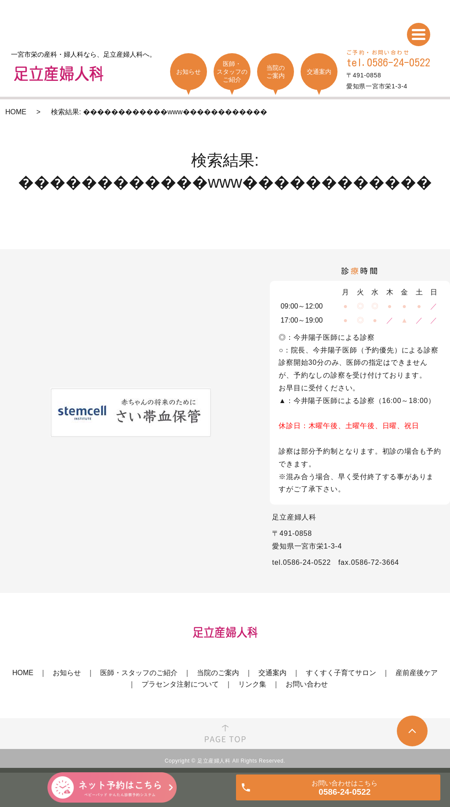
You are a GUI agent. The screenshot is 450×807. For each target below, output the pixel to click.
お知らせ (67, 672)
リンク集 (252, 684)
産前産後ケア (417, 672)
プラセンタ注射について (180, 684)
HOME (15, 112)
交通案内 (272, 672)
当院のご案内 (218, 672)
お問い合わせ (307, 684)
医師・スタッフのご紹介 (139, 672)
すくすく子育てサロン (341, 672)
